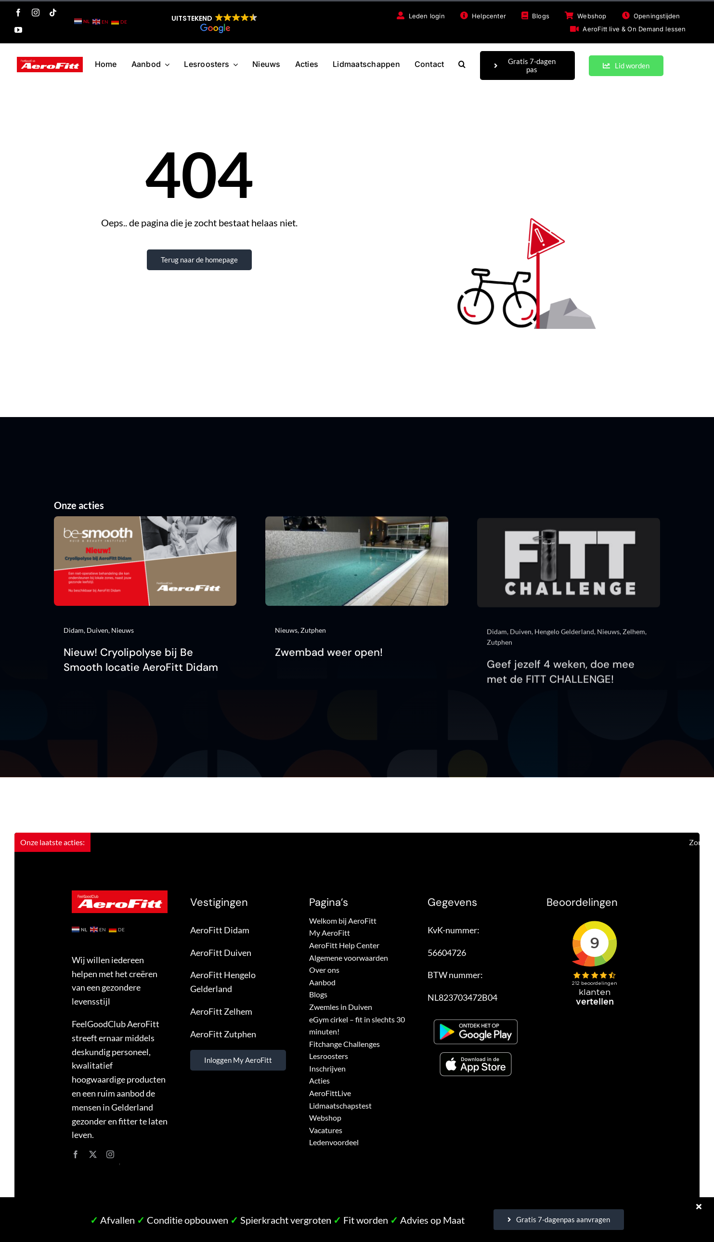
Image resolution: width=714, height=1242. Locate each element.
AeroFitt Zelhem (221, 1011)
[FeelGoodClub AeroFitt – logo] (50, 61)
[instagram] (35, 12)
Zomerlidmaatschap (679, 842)
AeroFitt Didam (219, 930)
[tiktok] (53, 12)
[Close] (698, 1206)
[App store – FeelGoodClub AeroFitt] (475, 1054)
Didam (74, 636)
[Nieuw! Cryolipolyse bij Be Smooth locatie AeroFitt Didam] (145, 529)
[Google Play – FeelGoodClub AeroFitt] (475, 1017)
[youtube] (18, 30)
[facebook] (18, 12)
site (119, 1164)
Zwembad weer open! (329, 662)
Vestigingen (219, 902)
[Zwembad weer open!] (356, 532)
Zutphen (313, 639)
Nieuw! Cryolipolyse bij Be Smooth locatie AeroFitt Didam (141, 666)
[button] (214, 23)
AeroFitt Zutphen (223, 1034)
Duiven (97, 636)
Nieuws (122, 636)
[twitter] (93, 1154)
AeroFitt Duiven (220, 952)
